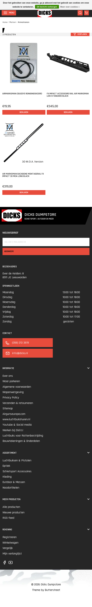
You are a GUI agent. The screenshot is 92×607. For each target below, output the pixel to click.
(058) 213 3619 (17, 343)
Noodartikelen (11, 488)
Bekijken (24, 112)
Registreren (10, 537)
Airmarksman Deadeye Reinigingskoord (22, 93)
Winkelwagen (10, 543)
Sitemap (8, 408)
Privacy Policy (11, 397)
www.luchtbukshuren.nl (16, 419)
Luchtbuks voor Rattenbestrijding (23, 436)
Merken (12, 22)
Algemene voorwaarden (17, 387)
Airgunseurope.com (14, 414)
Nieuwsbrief (10, 232)
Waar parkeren (11, 381)
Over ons (8, 376)
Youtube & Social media (17, 425)
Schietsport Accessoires (17, 471)
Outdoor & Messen (14, 482)
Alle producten (11, 507)
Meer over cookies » (70, 7)
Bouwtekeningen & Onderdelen (21, 441)
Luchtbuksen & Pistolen (17, 460)
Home (5, 22)
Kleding (7, 477)
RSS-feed (8, 518)
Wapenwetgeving (13, 392)
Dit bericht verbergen (47, 7)
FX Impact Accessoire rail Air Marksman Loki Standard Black (68, 95)
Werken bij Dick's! (13, 430)
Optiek (6, 466)
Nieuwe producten (13, 512)
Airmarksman (23, 22)
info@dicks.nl (16, 353)
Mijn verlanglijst (12, 553)
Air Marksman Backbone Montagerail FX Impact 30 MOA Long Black (23, 175)
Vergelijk (8, 548)
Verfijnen (80, 34)
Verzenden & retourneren (18, 403)
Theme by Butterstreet (46, 590)
